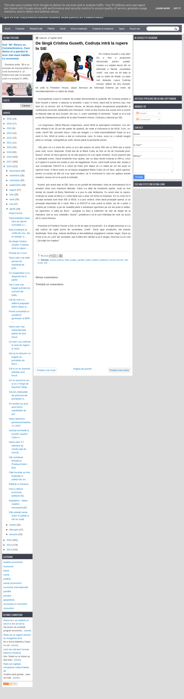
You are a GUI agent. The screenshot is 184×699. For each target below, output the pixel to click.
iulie (11, 194)
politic (88, 260)
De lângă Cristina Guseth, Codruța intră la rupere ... (18, 245)
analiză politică (57, 260)
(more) (27, 630)
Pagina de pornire (82, 368)
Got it (177, 8)
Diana (6, 620)
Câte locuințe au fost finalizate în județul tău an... (19, 476)
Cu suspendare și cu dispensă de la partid (19, 276)
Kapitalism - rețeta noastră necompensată (18, 504)
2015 (9, 540)
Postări (141, 113)
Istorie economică (79, 28)
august (13, 189)
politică (95, 260)
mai (11, 204)
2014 (9, 545)
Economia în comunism (102, 28)
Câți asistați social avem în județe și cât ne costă (19, 516)
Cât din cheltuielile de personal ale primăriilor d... (18, 395)
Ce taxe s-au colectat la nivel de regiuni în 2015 (20, 345)
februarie (14, 529)
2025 (9, 123)
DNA (67, 260)
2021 (9, 142)
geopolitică (8, 599)
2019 (9, 152)
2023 (9, 133)
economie (8, 566)
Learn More (163, 8)
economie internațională (15, 587)
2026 (9, 118)
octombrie (14, 180)
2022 (9, 137)
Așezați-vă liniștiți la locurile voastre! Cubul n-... (19, 434)
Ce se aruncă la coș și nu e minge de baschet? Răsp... (19, 384)
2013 (9, 549)
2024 (9, 128)
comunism (8, 608)
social (40, 263)
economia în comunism (15, 604)
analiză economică (13, 562)
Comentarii (143, 119)
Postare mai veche (119, 370)
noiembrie (14, 175)
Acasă (7, 28)
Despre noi (135, 28)
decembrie (15, 170)
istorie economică (12, 583)
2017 (9, 161)
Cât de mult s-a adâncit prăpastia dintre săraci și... (19, 303)
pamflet (80, 260)
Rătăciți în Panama (18, 484)
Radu (6, 634)
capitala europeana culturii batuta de (16, 667)
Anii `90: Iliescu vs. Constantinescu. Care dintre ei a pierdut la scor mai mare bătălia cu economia (16, 51)
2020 (9, 147)
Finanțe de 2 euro (18, 253)
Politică (51, 28)
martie (12, 524)
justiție (73, 260)
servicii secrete (116, 260)
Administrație (36, 28)
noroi (6, 649)
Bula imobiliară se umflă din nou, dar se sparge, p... (19, 233)
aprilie (12, 209)
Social (62, 28)
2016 (9, 166)
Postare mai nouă (46, 370)
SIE (126, 260)
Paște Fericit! (15, 213)
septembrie (15, 185)
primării (7, 595)
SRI (45, 263)
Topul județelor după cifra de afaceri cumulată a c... (19, 221)
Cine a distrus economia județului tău (16, 492)
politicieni (104, 260)
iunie (12, 199)
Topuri (122, 28)
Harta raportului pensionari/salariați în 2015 (19, 422)
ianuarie (13, 534)
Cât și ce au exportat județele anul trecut (19, 372)
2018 (9, 156)
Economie (20, 28)
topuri (6, 570)
